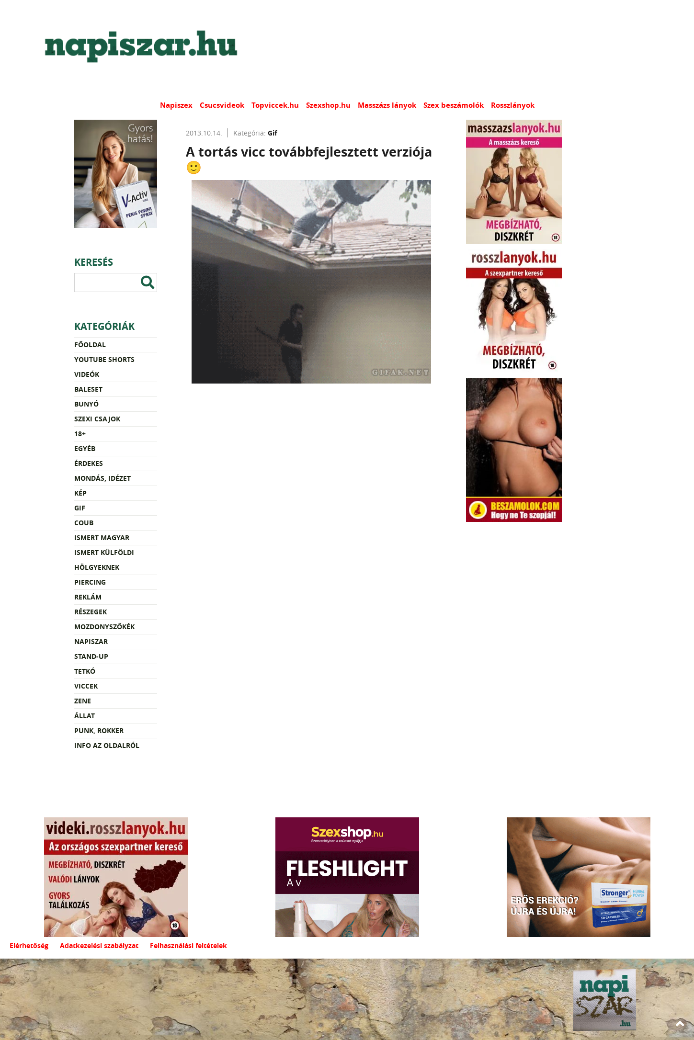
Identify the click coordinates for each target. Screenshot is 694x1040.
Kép (80, 492)
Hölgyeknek (96, 567)
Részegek (90, 611)
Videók (86, 374)
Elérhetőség (29, 945)
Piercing (90, 582)
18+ (80, 433)
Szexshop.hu (328, 105)
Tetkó (84, 671)
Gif (79, 507)
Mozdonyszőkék (104, 626)
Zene (82, 700)
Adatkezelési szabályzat (99, 945)
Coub (83, 522)
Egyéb (84, 448)
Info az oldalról (106, 745)
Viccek (86, 685)
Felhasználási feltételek (188, 945)
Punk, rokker (99, 730)
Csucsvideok (222, 105)
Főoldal (90, 344)
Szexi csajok (97, 418)
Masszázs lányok (387, 105)
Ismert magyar (101, 537)
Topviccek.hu (275, 105)
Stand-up (91, 656)
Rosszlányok (513, 105)
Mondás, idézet (102, 478)
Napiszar (91, 641)
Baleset (88, 389)
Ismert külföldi (104, 552)
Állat (84, 715)
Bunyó (86, 403)
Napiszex (176, 105)
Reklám (88, 596)
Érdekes (88, 463)
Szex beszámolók (453, 105)
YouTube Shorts (104, 359)
